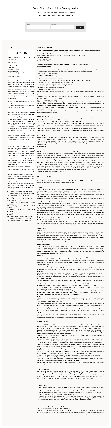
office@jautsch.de (19, 73)
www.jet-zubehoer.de (65, 15)
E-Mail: (38, 26)
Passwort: (62, 26)
